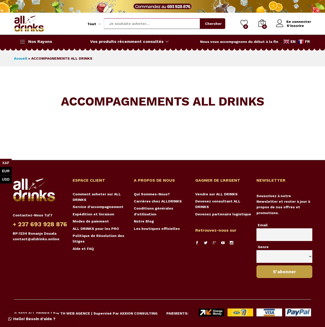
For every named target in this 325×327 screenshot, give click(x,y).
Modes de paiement (91, 221)
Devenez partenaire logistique (223, 214)
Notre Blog (144, 221)
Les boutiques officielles (157, 229)
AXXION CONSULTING (138, 313)
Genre (263, 247)
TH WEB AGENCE (75, 313)
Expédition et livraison (93, 214)
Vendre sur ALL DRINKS (216, 194)
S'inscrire (294, 26)
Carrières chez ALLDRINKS (158, 201)
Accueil (20, 58)
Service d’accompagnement (98, 207)
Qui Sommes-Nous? (152, 194)
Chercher (212, 24)
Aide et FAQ (83, 249)
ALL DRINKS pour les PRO (96, 229)
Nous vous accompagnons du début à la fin (239, 42)
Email (263, 225)
